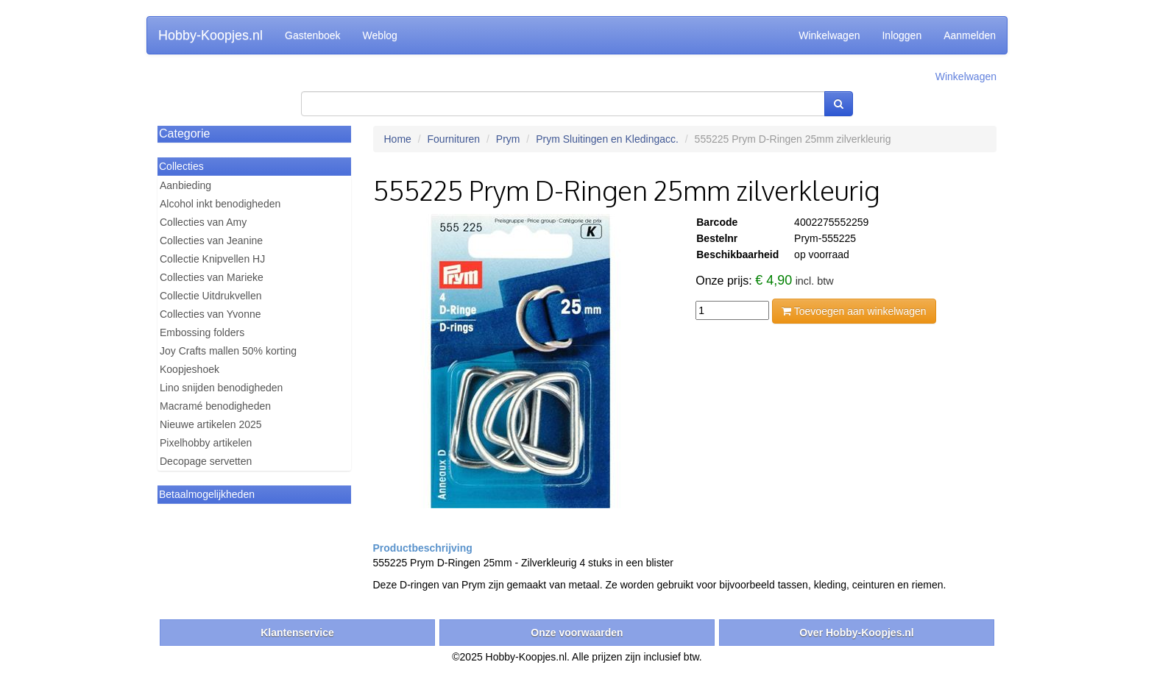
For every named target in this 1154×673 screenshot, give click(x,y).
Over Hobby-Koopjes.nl (856, 632)
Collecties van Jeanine (211, 240)
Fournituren (454, 139)
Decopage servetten (206, 461)
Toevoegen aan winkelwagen (854, 311)
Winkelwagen (829, 35)
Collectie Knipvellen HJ (212, 259)
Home (397, 139)
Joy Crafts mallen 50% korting (228, 351)
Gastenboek (313, 35)
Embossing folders (202, 332)
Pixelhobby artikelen (206, 443)
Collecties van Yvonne (210, 314)
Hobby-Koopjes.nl (210, 35)
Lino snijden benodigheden (221, 388)
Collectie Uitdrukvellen (211, 296)
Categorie (184, 133)
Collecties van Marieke (211, 277)
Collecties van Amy (203, 222)
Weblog (380, 35)
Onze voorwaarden (577, 632)
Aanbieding (185, 185)
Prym (508, 139)
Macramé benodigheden (215, 406)
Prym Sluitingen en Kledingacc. (607, 139)
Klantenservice (297, 632)
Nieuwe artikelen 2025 (211, 424)
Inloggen (901, 35)
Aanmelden (970, 35)
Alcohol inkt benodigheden (220, 204)
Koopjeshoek (189, 369)
